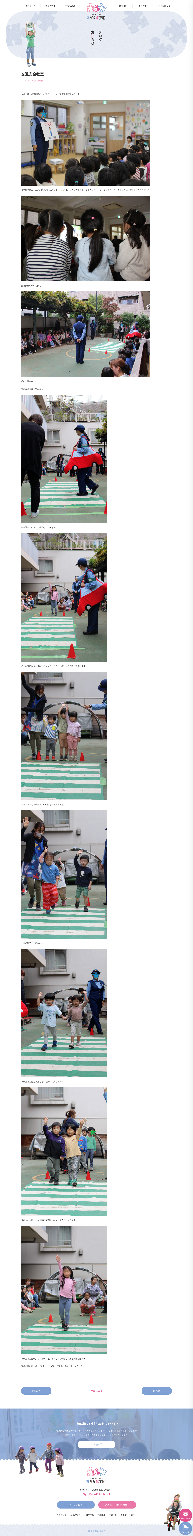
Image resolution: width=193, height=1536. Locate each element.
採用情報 (96, 1444)
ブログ (40, 80)
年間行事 (143, 6)
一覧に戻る (96, 1390)
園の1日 (122, 6)
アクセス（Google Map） (117, 1505)
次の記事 (157, 1391)
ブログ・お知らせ (162, 6)
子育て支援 (70, 6)
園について (31, 6)
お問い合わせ (76, 1505)
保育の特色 (50, 6)
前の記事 (36, 1391)
